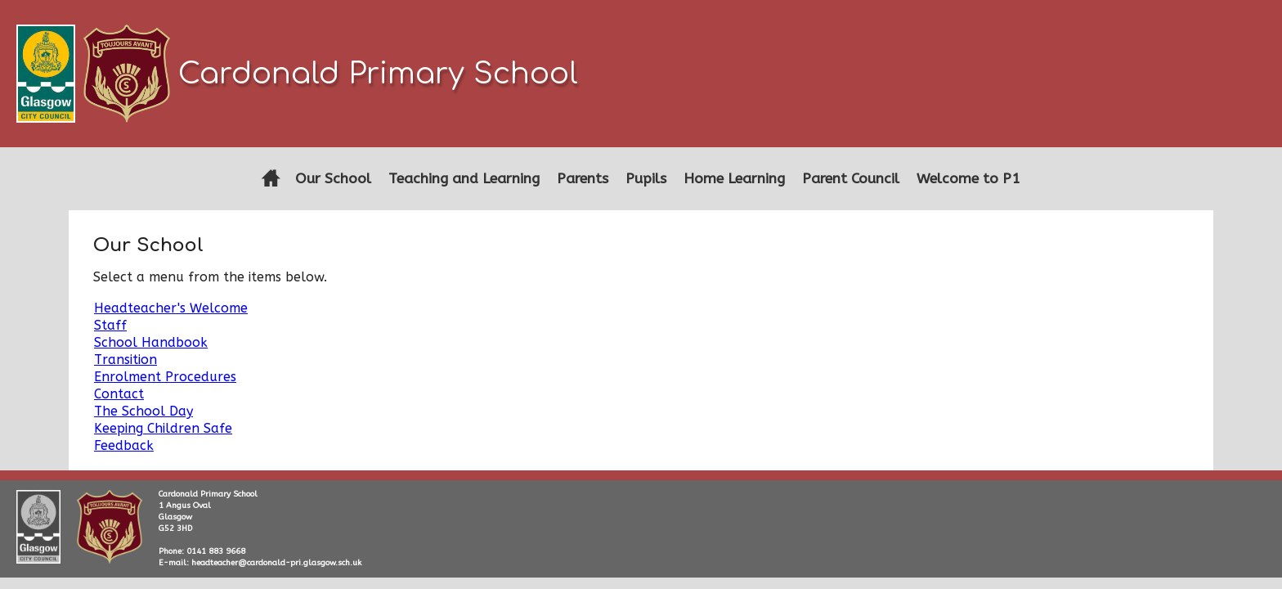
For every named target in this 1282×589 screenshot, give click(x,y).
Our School (333, 178)
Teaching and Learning (464, 178)
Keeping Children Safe (163, 428)
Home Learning (734, 178)
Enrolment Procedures (165, 376)
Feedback (124, 445)
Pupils (645, 178)
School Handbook (151, 342)
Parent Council (850, 178)
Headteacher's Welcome (171, 308)
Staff (110, 325)
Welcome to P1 (968, 178)
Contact (119, 394)
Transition (125, 359)
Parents (582, 178)
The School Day (143, 411)
